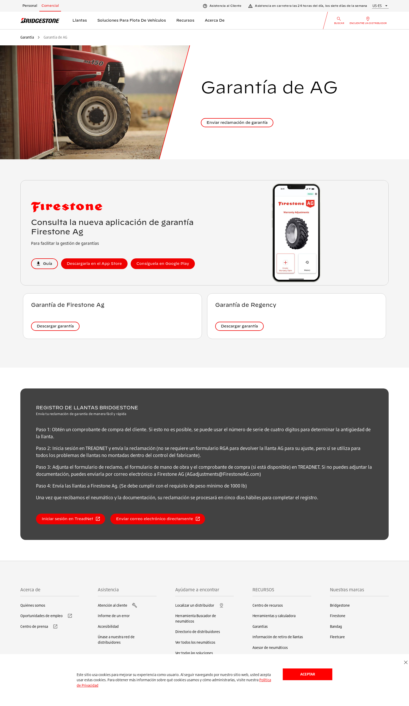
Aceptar (307, 674)
